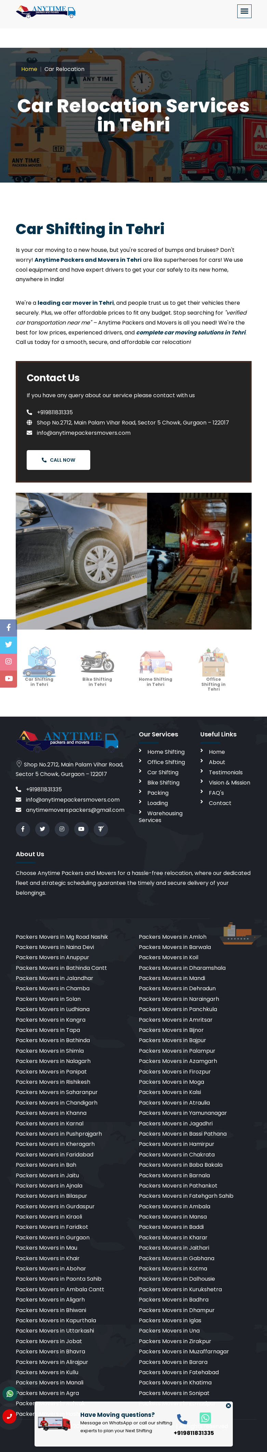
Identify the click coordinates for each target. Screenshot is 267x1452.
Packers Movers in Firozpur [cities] (175, 1072)
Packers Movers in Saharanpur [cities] (57, 1092)
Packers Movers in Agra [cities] (47, 1393)
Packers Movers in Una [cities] (169, 1331)
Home (29, 69)
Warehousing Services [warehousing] (161, 816)
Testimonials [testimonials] (226, 772)
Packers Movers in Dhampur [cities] (177, 1310)
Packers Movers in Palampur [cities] (177, 1051)
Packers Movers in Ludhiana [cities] (53, 1009)
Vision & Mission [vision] (229, 783)
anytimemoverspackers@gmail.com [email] (70, 810)
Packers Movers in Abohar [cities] (51, 1269)
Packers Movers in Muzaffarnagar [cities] (184, 1351)
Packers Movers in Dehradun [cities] (177, 988)
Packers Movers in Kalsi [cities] (170, 1092)
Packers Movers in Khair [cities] (48, 1258)
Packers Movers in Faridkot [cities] (52, 1227)
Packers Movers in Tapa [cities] (48, 1030)
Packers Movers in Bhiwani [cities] (51, 1310)
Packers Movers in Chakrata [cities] (177, 1155)
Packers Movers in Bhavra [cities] (50, 1351)
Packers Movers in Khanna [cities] (51, 1113)
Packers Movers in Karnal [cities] (49, 1123)
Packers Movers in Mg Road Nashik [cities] (62, 937)
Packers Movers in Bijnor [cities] (171, 1030)
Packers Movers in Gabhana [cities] (176, 1258)
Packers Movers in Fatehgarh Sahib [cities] (186, 1196)
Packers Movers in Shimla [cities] (50, 1051)
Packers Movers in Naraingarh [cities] (179, 999)
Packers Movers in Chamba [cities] (53, 988)
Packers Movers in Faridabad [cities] (54, 1155)
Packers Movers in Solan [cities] (48, 999)
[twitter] (42, 829)
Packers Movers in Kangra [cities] (50, 1020)
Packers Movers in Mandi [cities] (172, 978)
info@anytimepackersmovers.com (79, 433)
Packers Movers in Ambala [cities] (174, 1206)
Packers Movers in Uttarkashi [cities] (55, 1331)
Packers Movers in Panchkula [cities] (178, 1009)
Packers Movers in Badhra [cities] (174, 1300)
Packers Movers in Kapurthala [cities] (56, 1320)
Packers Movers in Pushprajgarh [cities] (59, 1134)
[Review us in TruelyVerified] (101, 829)
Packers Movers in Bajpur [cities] (172, 1040)
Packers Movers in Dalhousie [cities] (177, 1279)
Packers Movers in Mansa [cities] (173, 1217)
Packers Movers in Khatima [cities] (175, 1382)
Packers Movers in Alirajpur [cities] (52, 1362)
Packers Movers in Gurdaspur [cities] (55, 1206)
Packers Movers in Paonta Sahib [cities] (59, 1279)
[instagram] (62, 829)
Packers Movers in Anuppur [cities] (52, 957)
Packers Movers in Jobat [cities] (49, 1341)
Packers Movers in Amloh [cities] (172, 937)
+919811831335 (50, 412)
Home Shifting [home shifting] (166, 752)
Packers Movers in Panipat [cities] (51, 1072)
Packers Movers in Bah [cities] (46, 1165)
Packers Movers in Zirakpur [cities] (175, 1341)
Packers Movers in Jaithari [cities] (174, 1248)
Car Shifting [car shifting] (162, 772)
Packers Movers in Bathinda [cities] (53, 1040)
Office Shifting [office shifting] (166, 762)
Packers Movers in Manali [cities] (49, 1382)
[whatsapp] (201, 1417)
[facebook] (23, 829)
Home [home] (217, 752)
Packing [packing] (158, 793)
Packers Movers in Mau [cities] (46, 1248)
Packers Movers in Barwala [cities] (175, 947)
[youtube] (81, 829)
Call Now (58, 460)
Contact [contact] (220, 803)
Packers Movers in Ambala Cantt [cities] (60, 1289)
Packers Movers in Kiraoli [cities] (49, 1217)
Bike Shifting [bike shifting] (163, 783)
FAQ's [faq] (216, 793)
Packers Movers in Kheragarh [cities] (55, 1144)
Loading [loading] (157, 803)
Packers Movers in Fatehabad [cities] (179, 1372)
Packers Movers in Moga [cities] (171, 1082)
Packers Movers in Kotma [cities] (173, 1269)
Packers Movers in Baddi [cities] (171, 1227)
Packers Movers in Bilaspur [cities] (51, 1196)
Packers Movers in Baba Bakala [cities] (181, 1165)
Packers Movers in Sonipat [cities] (174, 1393)
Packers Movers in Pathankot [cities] (178, 1186)
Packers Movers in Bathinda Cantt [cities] (61, 968)
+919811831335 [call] (39, 789)
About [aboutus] (217, 762)
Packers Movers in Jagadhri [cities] (176, 1123)
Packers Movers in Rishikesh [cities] (53, 1082)
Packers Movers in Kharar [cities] (173, 1237)
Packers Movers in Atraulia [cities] (174, 1103)
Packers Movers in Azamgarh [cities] (178, 1061)
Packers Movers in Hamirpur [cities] (176, 1144)
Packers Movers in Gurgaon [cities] (53, 1237)
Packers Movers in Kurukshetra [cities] (180, 1289)
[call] (182, 1418)
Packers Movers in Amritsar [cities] (176, 1020)
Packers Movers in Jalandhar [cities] (54, 978)
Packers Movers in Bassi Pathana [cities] (183, 1134)
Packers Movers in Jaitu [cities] (47, 1175)
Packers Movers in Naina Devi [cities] (55, 947)
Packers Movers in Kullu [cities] (47, 1372)
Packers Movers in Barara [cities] (173, 1362)
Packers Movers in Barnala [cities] (174, 1175)
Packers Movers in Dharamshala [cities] (182, 968)
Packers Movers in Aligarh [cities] (50, 1300)
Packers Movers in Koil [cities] (168, 957)
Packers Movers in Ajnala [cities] (49, 1186)
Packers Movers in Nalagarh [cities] (53, 1061)
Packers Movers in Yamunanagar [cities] (183, 1113)
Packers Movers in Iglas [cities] (170, 1320)
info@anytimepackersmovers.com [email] (68, 800)
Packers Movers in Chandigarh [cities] (56, 1103)
